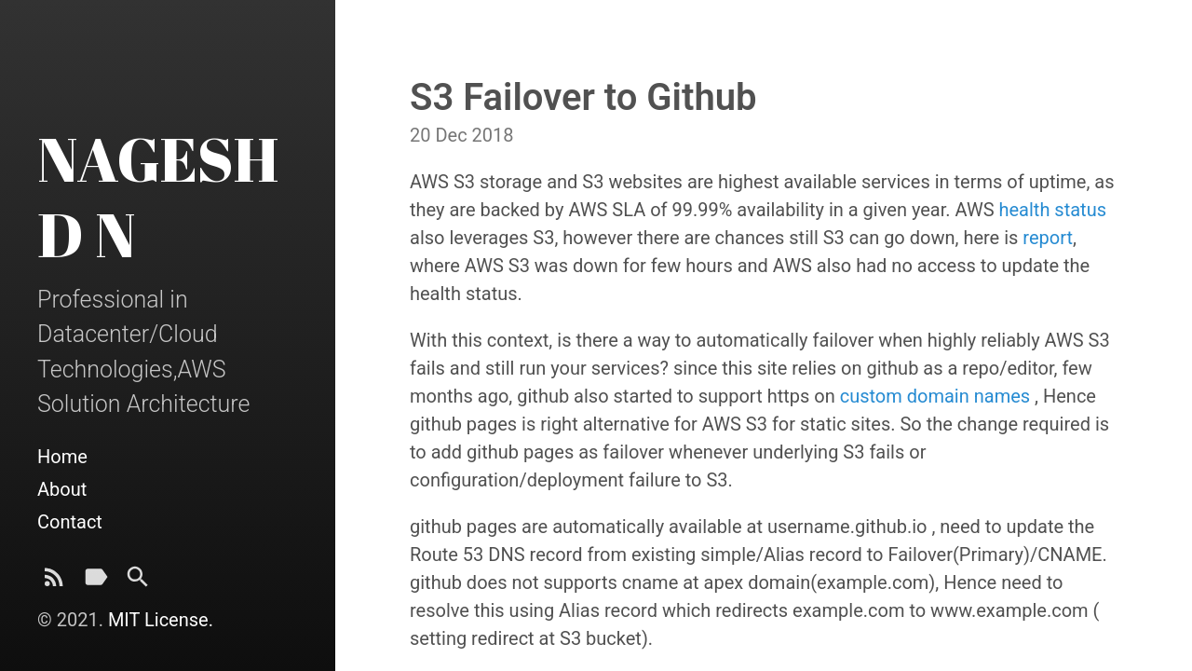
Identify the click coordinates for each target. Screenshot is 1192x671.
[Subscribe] (54, 582)
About (62, 489)
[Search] (138, 582)
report (1048, 237)
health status (1052, 210)
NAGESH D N (157, 196)
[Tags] (96, 582)
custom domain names (935, 396)
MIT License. (160, 620)
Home (62, 456)
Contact (69, 522)
